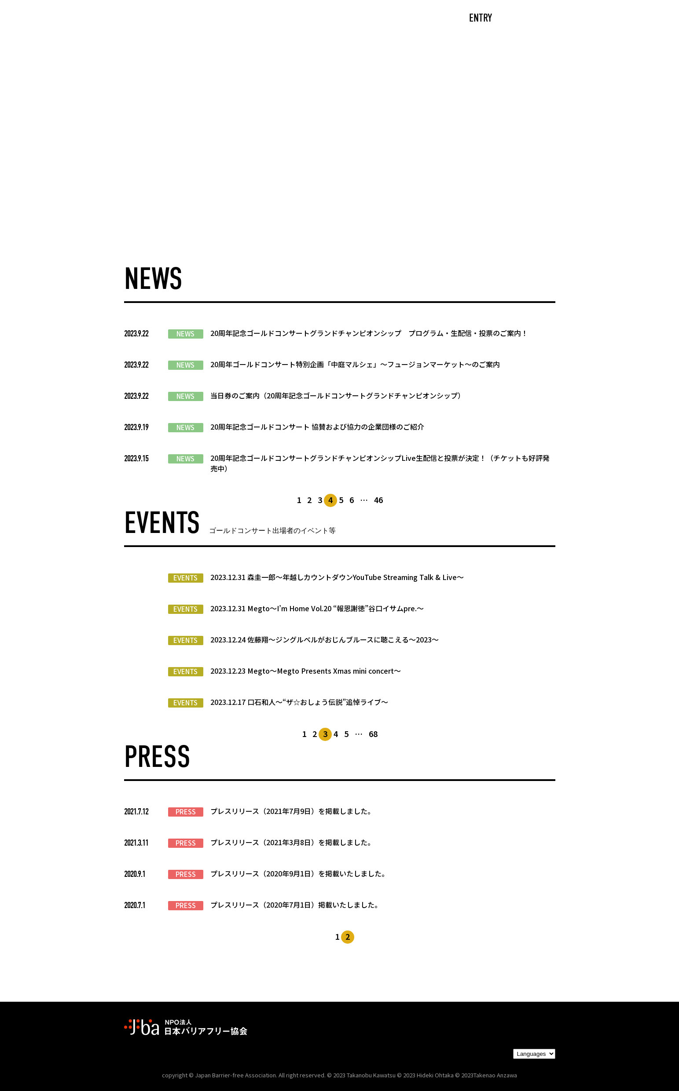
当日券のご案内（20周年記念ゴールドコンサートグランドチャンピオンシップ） (337, 395)
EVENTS (185, 577)
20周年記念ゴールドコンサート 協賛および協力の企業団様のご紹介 (317, 426)
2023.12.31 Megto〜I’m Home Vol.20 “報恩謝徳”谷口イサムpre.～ (317, 608)
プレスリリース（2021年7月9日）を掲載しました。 (292, 811)
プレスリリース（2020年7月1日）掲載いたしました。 (296, 904)
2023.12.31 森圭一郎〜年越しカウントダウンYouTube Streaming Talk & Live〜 (337, 577)
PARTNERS (391, 18)
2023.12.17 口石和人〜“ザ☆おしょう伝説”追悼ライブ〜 (299, 702)
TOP (162, 18)
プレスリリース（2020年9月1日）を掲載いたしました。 (299, 873)
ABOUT (254, 18)
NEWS (185, 333)
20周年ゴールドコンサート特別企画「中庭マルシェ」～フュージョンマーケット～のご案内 (355, 364)
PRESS (186, 811)
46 (378, 499)
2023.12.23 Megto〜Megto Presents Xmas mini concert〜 (305, 670)
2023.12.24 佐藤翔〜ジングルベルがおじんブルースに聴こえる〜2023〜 (324, 639)
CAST (205, 18)
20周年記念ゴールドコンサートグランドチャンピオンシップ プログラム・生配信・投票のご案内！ (369, 333)
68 (373, 733)
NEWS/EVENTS (319, 18)
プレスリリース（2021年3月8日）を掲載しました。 (292, 842)
